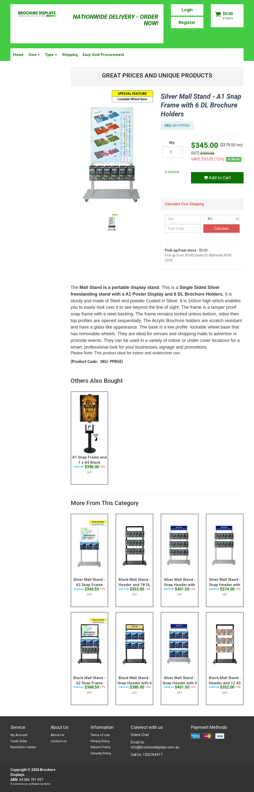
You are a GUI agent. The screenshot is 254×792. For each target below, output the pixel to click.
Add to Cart (217, 177)
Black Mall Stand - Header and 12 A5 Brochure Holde (225, 683)
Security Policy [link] (101, 753)
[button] (172, 172)
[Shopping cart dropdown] (227, 15)
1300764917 (152, 755)
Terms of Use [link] (100, 735)
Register (187, 22)
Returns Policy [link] (101, 747)
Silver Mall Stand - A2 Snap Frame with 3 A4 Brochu (89, 584)
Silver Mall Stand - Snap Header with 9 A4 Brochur (179, 683)
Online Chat (140, 735)
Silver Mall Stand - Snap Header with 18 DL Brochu (179, 584)
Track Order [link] (18, 741)
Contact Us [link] (58, 741)
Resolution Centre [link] (23, 747)
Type (51, 54)
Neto (47, 784)
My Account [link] (19, 735)
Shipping (70, 54)
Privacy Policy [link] (100, 741)
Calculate (221, 228)
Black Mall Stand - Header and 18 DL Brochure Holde (135, 584)
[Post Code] (183, 228)
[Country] (221, 219)
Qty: (172, 143)
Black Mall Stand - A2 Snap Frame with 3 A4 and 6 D (89, 683)
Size (34, 54)
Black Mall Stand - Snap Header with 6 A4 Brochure (134, 683)
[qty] (173, 152)
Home (18, 54)
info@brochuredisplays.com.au (155, 747)
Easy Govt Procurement (103, 54)
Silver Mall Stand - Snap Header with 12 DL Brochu (225, 584)
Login (187, 9)
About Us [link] (57, 735)
